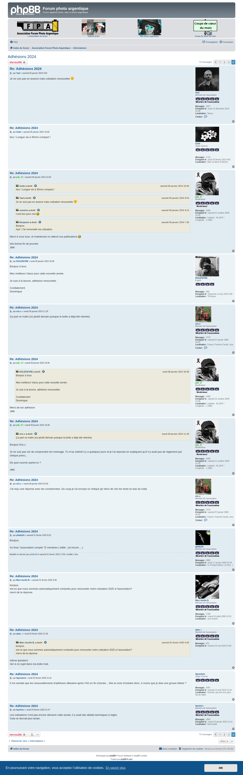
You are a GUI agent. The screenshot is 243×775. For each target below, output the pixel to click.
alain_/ (198, 630)
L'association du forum (38, 36)
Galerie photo (93, 36)
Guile (197, 144)
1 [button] (220, 62)
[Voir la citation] (36, 186)
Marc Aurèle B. (202, 600)
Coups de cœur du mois (205, 36)
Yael (197, 93)
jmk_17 (198, 197)
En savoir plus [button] (116, 767)
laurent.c (199, 706)
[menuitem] (14, 42)
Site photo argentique (149, 36)
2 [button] (224, 62)
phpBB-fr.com (127, 759)
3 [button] (229, 62)
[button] (216, 62)
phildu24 (199, 547)
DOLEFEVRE (201, 278)
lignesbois (200, 674)
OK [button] (221, 767)
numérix (24, 210)
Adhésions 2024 (22, 56)
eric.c (198, 324)
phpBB (112, 756)
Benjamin (24, 222)
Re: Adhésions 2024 (26, 69)
